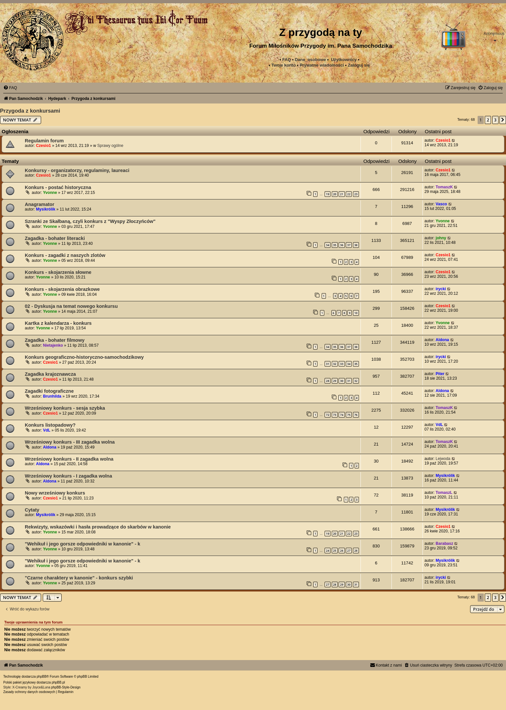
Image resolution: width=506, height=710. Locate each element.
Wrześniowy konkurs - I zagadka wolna (68, 476)
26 (341, 550)
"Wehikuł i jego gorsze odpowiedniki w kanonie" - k (82, 543)
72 (327, 415)
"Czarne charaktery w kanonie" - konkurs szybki (79, 577)
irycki (441, 289)
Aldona (442, 340)
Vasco (441, 204)
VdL (47, 430)
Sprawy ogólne (110, 145)
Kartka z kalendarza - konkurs (58, 323)
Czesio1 (43, 145)
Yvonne (50, 192)
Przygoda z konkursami (30, 111)
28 (327, 381)
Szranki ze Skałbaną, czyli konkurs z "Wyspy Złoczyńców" (90, 221)
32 (334, 364)
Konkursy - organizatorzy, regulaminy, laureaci (77, 170)
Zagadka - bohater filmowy (54, 340)
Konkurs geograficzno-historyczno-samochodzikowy (84, 357)
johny (441, 238)
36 (341, 245)
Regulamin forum (44, 140)
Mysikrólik (45, 209)
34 (327, 245)
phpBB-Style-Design (66, 687)
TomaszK (444, 187)
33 (341, 364)
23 (356, 194)
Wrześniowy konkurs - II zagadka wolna (69, 459)
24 (327, 550)
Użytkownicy (344, 59)
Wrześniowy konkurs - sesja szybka (65, 408)
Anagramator (39, 204)
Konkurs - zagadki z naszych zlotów (65, 255)
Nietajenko (53, 345)
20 (334, 194)
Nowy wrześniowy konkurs (55, 493)
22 (348, 194)
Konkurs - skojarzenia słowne (58, 272)
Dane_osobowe (310, 59)
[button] (502, 120)
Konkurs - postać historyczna (58, 187)
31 (327, 364)
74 (341, 415)
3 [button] (495, 120)
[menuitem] (321, 65)
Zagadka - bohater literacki (55, 238)
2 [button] (488, 120)
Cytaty (32, 510)
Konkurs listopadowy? (50, 425)
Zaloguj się (359, 65)
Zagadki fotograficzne (49, 391)
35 (334, 245)
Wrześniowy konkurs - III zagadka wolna (70, 442)
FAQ (286, 59)
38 (356, 245)
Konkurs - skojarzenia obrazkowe (62, 289)
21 (341, 194)
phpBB (41, 676)
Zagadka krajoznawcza (50, 374)
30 (341, 381)
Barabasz (444, 543)
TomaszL (444, 492)
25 (334, 550)
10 (356, 313)
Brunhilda (52, 396)
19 (327, 194)
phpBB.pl (58, 682)
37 (348, 245)
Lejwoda (443, 458)
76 (356, 415)
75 (348, 415)
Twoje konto (283, 65)
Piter (440, 373)
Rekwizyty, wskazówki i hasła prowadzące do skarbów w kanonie (98, 526)
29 (334, 381)
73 (334, 415)
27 (348, 550)
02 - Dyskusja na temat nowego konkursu (71, 306)
